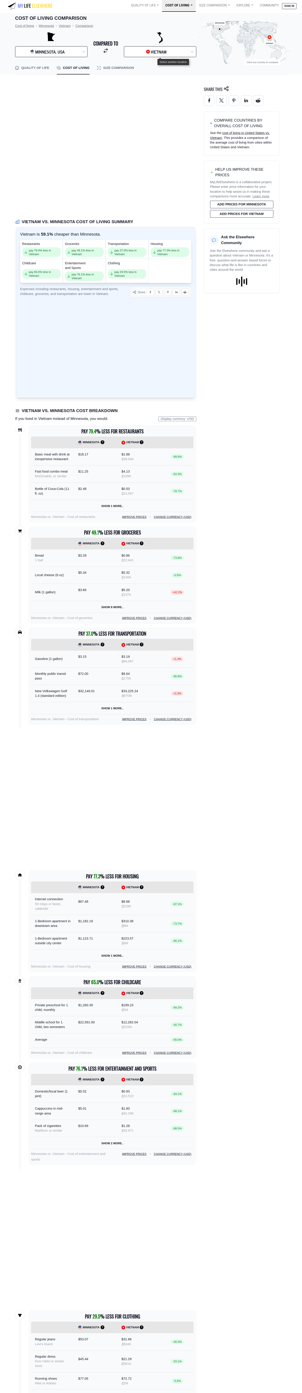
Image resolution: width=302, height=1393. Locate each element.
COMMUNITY (269, 5)
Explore (243, 5)
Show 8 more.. (112, 607)
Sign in (289, 6)
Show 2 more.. (112, 1143)
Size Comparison (213, 5)
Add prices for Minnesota (241, 204)
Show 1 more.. (112, 506)
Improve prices (134, 517)
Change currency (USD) (172, 517)
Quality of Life (143, 5)
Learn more (260, 196)
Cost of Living (177, 5)
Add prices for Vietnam (242, 214)
